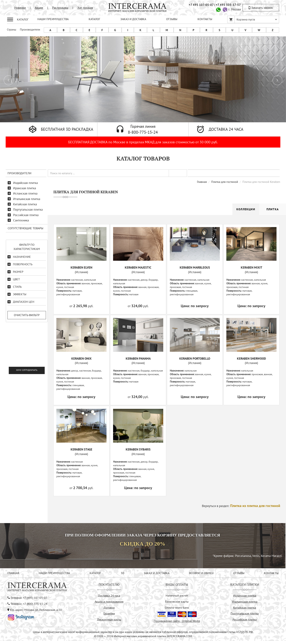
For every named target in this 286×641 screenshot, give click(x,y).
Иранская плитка (24, 188)
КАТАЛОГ (94, 19)
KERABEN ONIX (81, 359)
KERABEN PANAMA (138, 359)
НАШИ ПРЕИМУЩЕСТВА (53, 19)
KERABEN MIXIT (251, 267)
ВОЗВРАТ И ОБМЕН (201, 573)
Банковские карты (177, 601)
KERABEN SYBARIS (138, 449)
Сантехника (21, 220)
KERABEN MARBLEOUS (195, 267)
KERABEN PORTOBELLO (194, 359)
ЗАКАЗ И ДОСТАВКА (133, 19)
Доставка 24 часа (109, 595)
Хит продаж (85, 8)
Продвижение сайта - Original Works (177, 621)
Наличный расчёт (177, 595)
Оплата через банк (177, 607)
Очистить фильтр (27, 315)
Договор (109, 607)
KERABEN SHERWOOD (251, 359)
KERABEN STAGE (81, 449)
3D (122, 573)
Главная (202, 182)
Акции (39, 8)
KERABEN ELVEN (81, 267)
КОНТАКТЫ (205, 19)
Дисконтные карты (109, 619)
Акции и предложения (109, 601)
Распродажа (60, 8)
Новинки (20, 8)
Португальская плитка (28, 210)
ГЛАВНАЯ (13, 573)
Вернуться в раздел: (241, 506)
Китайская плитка (25, 204)
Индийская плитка (25, 183)
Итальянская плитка (26, 199)
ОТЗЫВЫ (171, 19)
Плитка (272, 209)
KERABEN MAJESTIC (138, 267)
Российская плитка (25, 215)
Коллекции (245, 209)
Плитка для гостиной (224, 182)
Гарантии (109, 613)
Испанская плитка (25, 193)
